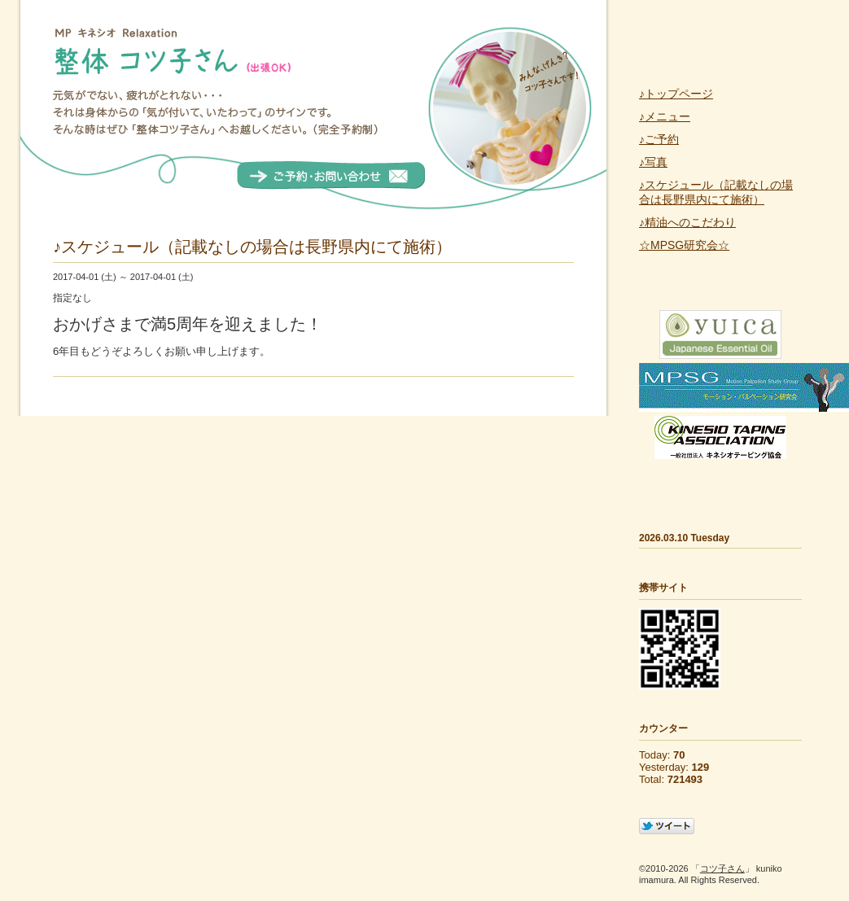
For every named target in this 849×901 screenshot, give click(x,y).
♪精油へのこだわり (687, 222)
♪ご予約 (659, 139)
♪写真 (653, 161)
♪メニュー (664, 116)
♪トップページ (676, 93)
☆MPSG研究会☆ (684, 244)
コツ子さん (722, 868)
